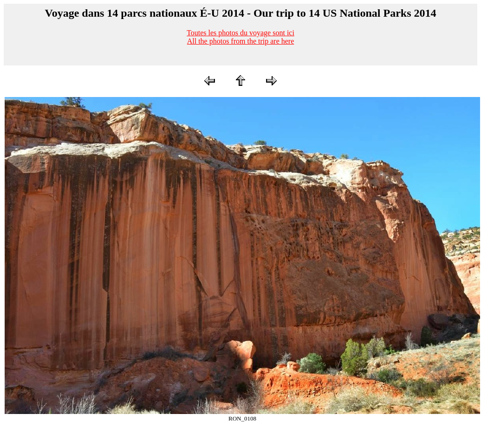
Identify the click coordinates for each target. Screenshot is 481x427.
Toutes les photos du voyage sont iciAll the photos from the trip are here (240, 37)
